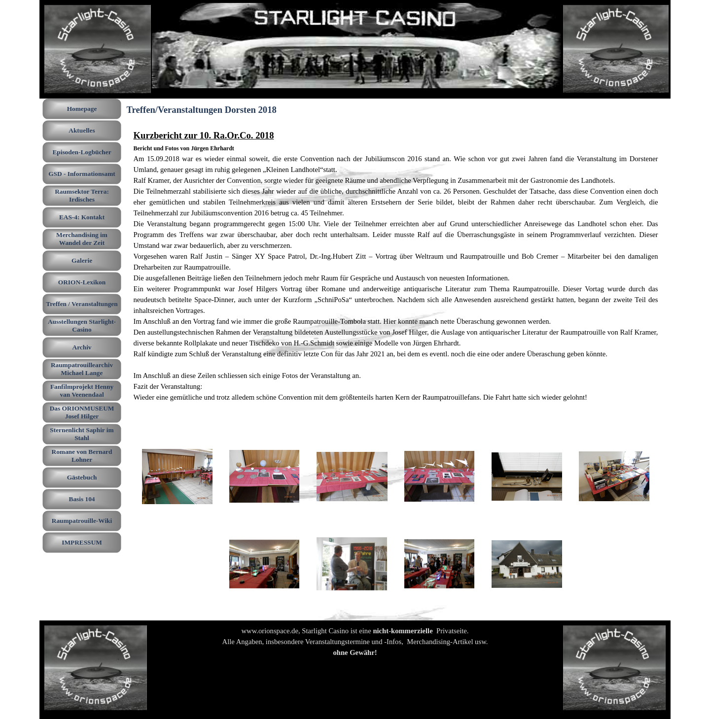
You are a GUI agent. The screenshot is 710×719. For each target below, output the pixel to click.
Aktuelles (82, 130)
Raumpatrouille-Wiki (82, 520)
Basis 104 (82, 499)
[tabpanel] (396, 271)
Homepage (82, 108)
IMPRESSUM (82, 542)
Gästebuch (82, 477)
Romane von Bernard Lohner (82, 455)
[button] (177, 476)
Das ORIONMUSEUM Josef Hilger (82, 412)
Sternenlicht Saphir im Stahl (81, 434)
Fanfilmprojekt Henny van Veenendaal (81, 390)
